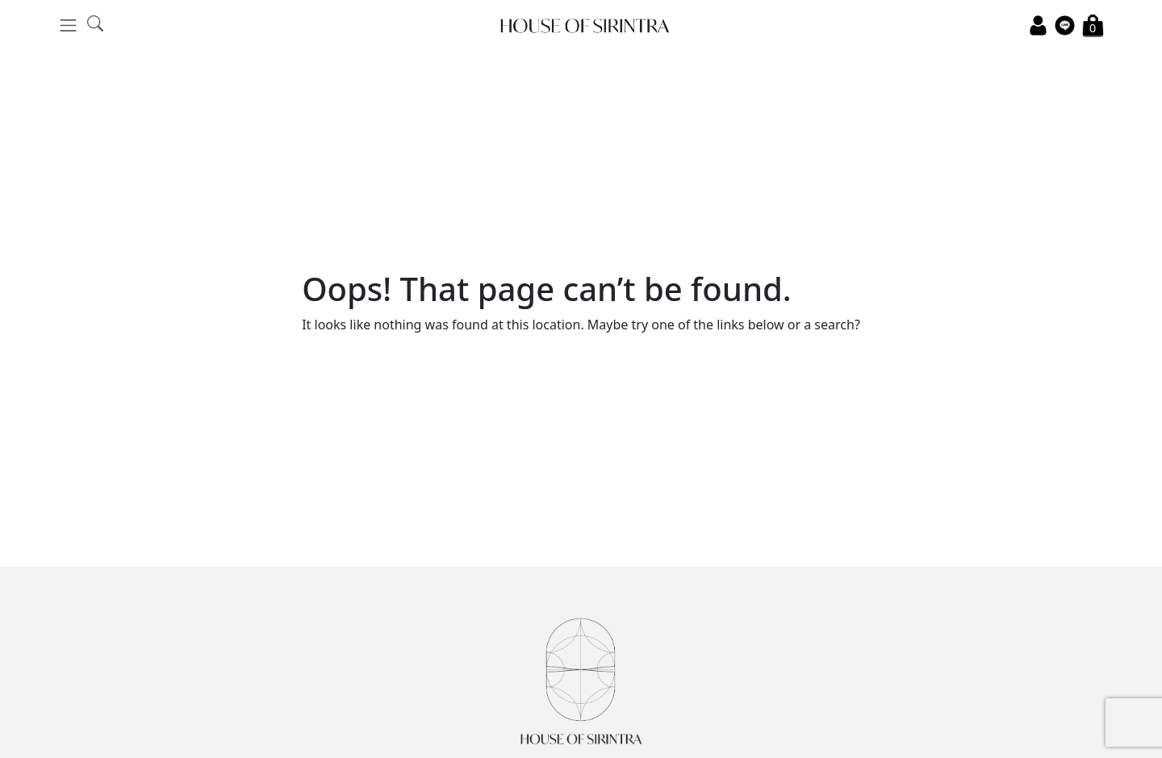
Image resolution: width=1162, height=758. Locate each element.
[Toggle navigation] (68, 25)
